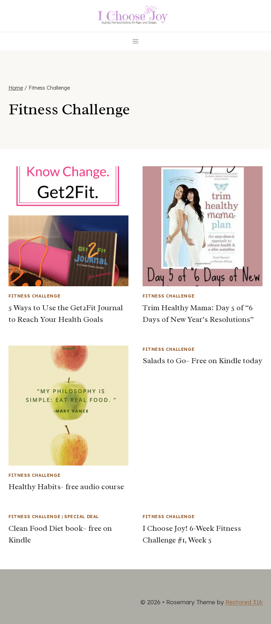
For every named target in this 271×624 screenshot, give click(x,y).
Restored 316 (244, 602)
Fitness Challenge (34, 296)
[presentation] (68, 226)
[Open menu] (135, 41)
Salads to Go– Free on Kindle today (202, 361)
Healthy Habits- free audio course (66, 487)
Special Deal (81, 516)
